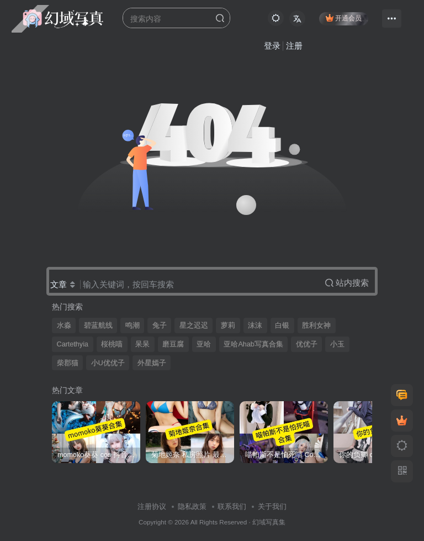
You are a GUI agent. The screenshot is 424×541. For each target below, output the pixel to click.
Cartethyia (72, 344)
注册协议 (151, 506)
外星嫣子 (151, 363)
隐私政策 (192, 506)
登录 (272, 45)
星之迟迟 (193, 325)
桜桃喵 (112, 344)
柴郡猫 (67, 363)
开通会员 (344, 18)
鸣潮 (132, 325)
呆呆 (142, 344)
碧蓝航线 (98, 325)
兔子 (159, 325)
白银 (282, 325)
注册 (294, 45)
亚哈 (204, 344)
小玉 (337, 344)
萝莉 (228, 325)
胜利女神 (316, 325)
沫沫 (255, 325)
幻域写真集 (268, 522)
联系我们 (232, 506)
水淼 (64, 325)
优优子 (306, 344)
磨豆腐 (173, 344)
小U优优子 (108, 363)
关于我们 (272, 506)
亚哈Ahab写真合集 (253, 344)
